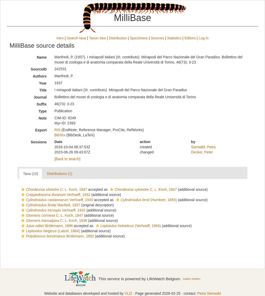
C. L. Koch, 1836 (53, 221)
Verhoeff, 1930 (56, 200)
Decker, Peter (202, 152)
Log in (204, 38)
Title (43, 90)
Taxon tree (97, 38)
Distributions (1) (59, 174)
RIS (57, 130)
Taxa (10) (30, 174)
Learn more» (192, 279)
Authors (40, 76)
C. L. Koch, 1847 (53, 189)
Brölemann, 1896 (46, 226)
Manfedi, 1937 (50, 205)
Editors (190, 38)
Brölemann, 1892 (57, 236)
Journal (40, 97)
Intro (60, 38)
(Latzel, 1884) (50, 231)
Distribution (118, 38)
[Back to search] (67, 159)
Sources (157, 38)
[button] (23, 189)
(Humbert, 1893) (146, 200)
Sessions (39, 142)
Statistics (174, 38)
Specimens (139, 38)
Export (41, 130)
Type (43, 111)
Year (43, 83)
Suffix (41, 104)
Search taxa (76, 38)
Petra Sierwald (209, 293)
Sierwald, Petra (203, 147)
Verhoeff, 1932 (55, 195)
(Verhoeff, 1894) (127, 226)
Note (43, 118)
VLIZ (128, 293)
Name (42, 57)
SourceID (39, 69)
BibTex (59, 135)
